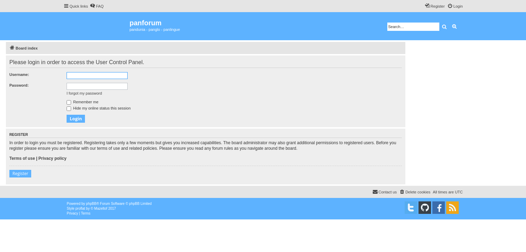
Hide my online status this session (99, 108)
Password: (19, 85)
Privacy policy (52, 158)
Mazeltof (100, 208)
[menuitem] (97, 6)
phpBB (91, 204)
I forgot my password (84, 93)
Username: (19, 74)
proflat (80, 208)
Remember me (82, 102)
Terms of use (22, 158)
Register (20, 173)
